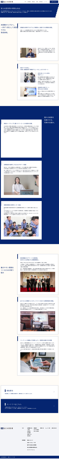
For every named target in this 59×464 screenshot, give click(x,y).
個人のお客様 (36, 436)
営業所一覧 (29, 439)
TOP (25, 1)
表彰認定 (28, 441)
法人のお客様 (36, 435)
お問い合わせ (54, 1)
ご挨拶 (28, 435)
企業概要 (29, 1)
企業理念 (28, 436)
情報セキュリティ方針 (11, 462)
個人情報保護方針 (4, 462)
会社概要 (28, 438)
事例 (37, 1)
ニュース (45, 1)
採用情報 (40, 1)
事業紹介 (33, 1)
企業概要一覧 (29, 433)
